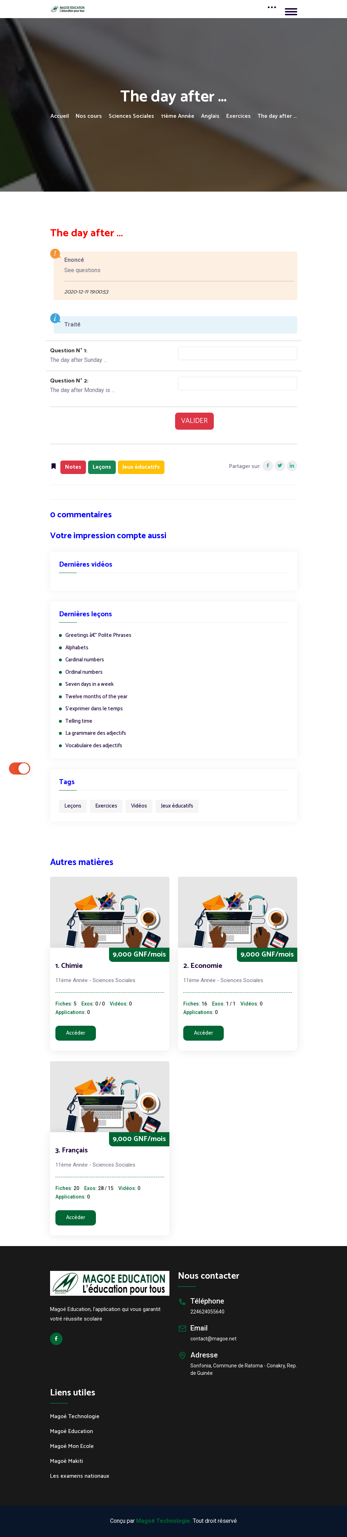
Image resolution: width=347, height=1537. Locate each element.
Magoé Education (71, 1431)
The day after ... (277, 116)
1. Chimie (69, 966)
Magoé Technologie (74, 1416)
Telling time (78, 721)
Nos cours (89, 116)
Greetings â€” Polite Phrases (98, 636)
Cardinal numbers (84, 660)
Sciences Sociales (131, 116)
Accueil (59, 116)
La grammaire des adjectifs (95, 733)
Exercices (238, 116)
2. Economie (202, 966)
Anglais (210, 116)
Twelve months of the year (96, 697)
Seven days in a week (89, 685)
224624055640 (207, 1312)
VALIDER (194, 421)
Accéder (75, 1033)
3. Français (71, 1150)
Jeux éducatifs (177, 805)
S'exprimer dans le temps (94, 709)
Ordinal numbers (84, 672)
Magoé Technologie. (163, 1520)
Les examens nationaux (79, 1476)
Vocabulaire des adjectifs (93, 746)
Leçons (72, 805)
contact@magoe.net (213, 1339)
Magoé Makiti (66, 1461)
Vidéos (139, 805)
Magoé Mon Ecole (72, 1446)
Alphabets (76, 648)
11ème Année (177, 116)
